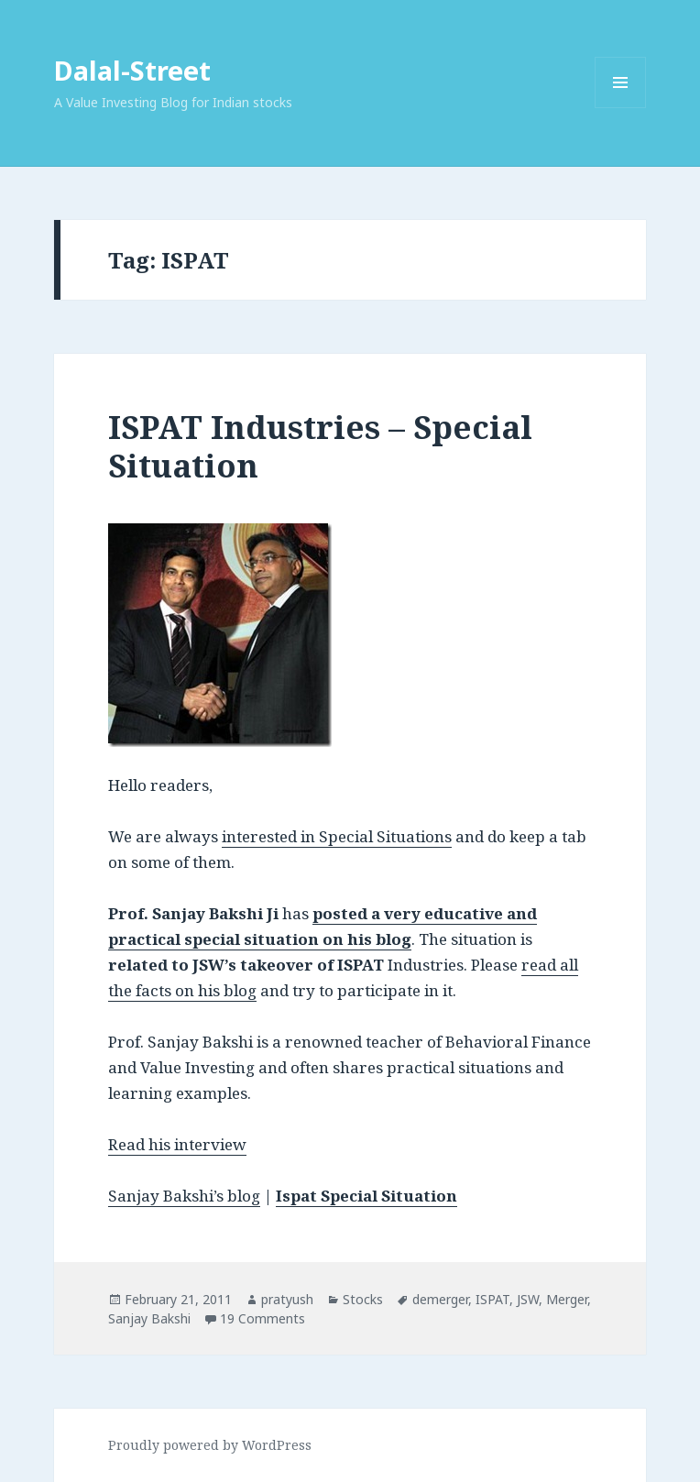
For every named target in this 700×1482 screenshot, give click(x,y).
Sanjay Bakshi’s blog (184, 1195)
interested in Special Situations (337, 836)
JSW (528, 1299)
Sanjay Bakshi (149, 1318)
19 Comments (262, 1318)
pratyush (287, 1299)
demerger (440, 1299)
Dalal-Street (132, 70)
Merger (566, 1299)
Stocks (363, 1299)
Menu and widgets (621, 107)
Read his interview (177, 1144)
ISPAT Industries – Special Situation (320, 446)
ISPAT (492, 1299)
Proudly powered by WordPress (210, 1445)
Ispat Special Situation (366, 1195)
